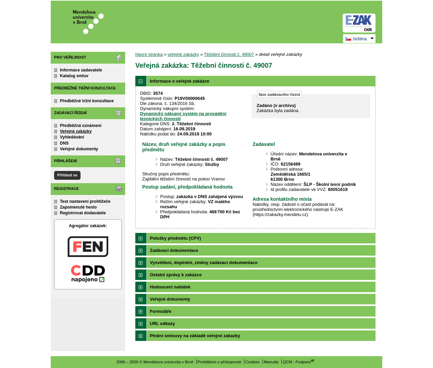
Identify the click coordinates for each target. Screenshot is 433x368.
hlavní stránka (149, 54)
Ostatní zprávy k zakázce (176, 274)
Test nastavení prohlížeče (85, 201)
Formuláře (161, 311)
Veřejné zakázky (76, 131)
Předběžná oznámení (80, 125)
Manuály (271, 362)
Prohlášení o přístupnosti (219, 362)
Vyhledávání (72, 137)
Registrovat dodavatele (83, 213)
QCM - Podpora (297, 362)
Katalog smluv (74, 75)
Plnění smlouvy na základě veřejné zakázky (195, 335)
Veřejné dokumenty (79, 149)
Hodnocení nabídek (170, 286)
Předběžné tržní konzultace (87, 101)
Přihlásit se (67, 175)
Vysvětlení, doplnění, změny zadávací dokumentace (203, 262)
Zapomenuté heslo (78, 207)
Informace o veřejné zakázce (179, 81)
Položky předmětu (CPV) (175, 238)
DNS (64, 143)
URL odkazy (162, 323)
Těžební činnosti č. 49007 (229, 54)
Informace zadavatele (81, 70)
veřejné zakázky (183, 54)
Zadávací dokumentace (174, 250)
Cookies (252, 362)
